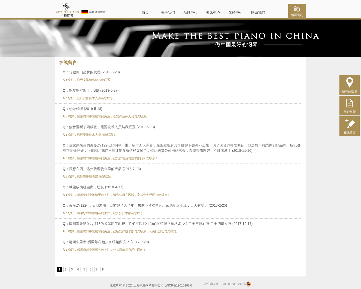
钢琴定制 (297, 13)
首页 (145, 13)
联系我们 (258, 13)
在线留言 (349, 130)
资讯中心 (213, 13)
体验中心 (236, 13)
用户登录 (349, 110)
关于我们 (168, 13)
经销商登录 (349, 89)
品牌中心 (191, 13)
